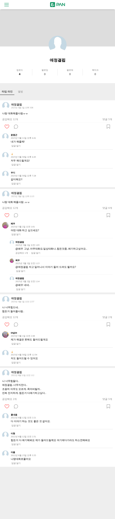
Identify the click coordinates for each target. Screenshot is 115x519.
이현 (13, 433)
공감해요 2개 (9, 399)
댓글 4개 (107, 208)
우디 (13, 172)
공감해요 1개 (21, 253)
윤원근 (14, 135)
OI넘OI (14, 332)
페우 (13, 223)
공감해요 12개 (10, 119)
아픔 (13, 452)
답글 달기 (16, 146)
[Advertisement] (57, 494)
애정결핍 (19, 242)
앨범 (20, 91)
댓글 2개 (107, 317)
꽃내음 (14, 414)
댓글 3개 (107, 119)
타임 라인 (7, 91)
